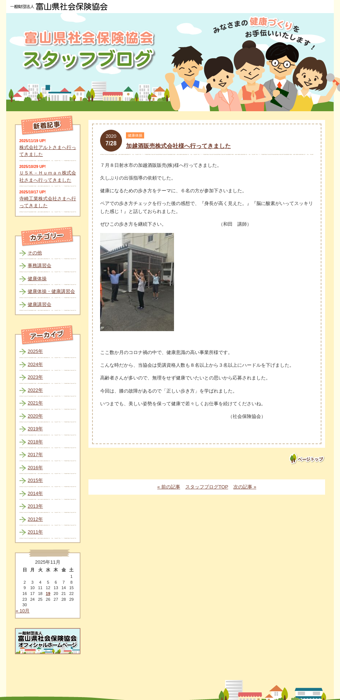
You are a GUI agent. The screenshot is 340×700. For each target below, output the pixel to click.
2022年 (35, 390)
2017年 (35, 454)
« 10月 (22, 610)
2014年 (35, 493)
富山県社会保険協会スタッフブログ (90, 50)
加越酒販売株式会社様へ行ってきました (178, 146)
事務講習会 (39, 265)
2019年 (35, 428)
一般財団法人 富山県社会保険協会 (59, 7)
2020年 (35, 416)
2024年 (35, 364)
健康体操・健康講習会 (51, 291)
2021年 (35, 403)
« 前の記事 (168, 487)
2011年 (35, 532)
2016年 (35, 467)
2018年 (35, 441)
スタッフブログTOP (206, 487)
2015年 (35, 480)
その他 (35, 253)
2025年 (35, 351)
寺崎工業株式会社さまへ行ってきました (47, 202)
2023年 (35, 377)
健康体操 (37, 278)
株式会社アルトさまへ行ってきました (47, 151)
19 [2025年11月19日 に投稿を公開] (48, 593)
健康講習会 (39, 304)
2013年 (35, 506)
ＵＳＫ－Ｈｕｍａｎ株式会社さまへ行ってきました (47, 176)
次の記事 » (244, 487)
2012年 (35, 519)
